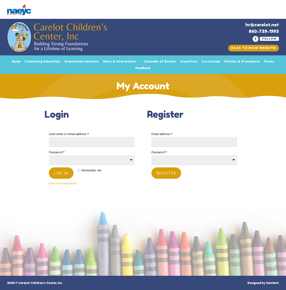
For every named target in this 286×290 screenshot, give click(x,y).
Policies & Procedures (242, 61)
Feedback (143, 68)
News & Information (119, 61)
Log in (61, 172)
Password (63, 151)
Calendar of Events (160, 61)
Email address (168, 133)
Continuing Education (42, 61)
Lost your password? (62, 183)
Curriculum (211, 61)
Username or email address (75, 133)
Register (166, 172)
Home (16, 61)
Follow (269, 38)
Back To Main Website (253, 48)
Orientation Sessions (81, 61)
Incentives (189, 61)
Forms (269, 61)
